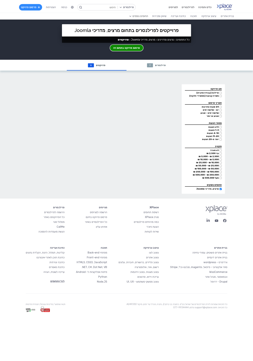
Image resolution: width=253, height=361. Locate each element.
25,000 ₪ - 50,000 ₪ (207, 166)
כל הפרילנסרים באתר (96, 222)
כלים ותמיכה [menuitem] (205, 7)
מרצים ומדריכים (165, 39)
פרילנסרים (156, 65)
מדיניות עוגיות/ (46, 304)
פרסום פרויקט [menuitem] (30, 7)
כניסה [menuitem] (64, 7)
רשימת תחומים (151, 212)
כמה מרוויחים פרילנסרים (146, 222)
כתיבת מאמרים (57, 267)
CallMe (61, 226)
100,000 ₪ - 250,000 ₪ (206, 172)
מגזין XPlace (152, 217)
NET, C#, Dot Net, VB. (94, 267)
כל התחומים (182, 39)
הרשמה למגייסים (98, 212)
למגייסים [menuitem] (173, 7)
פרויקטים (96, 65)
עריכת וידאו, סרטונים (148, 276)
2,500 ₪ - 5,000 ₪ (209, 156)
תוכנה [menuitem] (193, 16)
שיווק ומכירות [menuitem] (159, 16)
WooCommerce (218, 272)
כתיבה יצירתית (57, 262)
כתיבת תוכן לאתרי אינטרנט (50, 257)
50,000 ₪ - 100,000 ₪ (207, 169)
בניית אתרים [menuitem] (227, 16)
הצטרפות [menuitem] (51, 7)
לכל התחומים (57, 281)
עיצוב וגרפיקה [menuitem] (208, 16)
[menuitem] (72, 7)
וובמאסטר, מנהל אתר (216, 276)
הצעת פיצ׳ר (152, 226)
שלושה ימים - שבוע (209, 113)
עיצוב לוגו (154, 252)
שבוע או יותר (213, 116)
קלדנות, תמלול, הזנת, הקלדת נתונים (45, 252)
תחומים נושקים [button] (214, 185)
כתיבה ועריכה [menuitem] (178, 16)
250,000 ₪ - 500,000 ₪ (206, 175)
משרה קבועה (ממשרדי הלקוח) (204, 96)
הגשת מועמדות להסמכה (51, 231)
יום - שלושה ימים (211, 110)
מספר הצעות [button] (215, 123)
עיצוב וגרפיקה (151, 247)
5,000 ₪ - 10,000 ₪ (208, 159)
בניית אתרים (220, 247)
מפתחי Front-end (97, 257)
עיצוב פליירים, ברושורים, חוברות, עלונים (138, 262)
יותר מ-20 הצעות (210, 139)
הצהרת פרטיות (32, 304)
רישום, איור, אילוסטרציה (147, 267)
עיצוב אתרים (152, 257)
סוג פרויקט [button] (216, 89)
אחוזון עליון (101, 226)
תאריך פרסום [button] (215, 103)
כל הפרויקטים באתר (54, 217)
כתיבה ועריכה (57, 247)
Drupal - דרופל (218, 281)
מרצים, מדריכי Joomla (207, 189)
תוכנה (104, 247)
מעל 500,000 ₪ (210, 178)
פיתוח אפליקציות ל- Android (91, 272)
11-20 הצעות (212, 136)
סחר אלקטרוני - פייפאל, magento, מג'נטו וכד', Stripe (198, 267)
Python (102, 276)
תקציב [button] (218, 146)
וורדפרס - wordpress (215, 262)
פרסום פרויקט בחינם (96, 217)
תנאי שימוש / (59, 304)
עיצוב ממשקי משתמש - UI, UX (143, 281)
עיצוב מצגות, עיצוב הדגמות (144, 272)
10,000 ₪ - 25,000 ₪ (207, 162)
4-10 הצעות (213, 133)
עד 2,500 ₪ (213, 153)
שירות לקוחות (152, 231)
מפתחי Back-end (97, 252)
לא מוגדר (214, 150)
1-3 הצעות (213, 130)
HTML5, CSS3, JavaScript (92, 262)
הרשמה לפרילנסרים (54, 212)
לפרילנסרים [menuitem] (188, 7)
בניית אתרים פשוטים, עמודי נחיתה (209, 252)
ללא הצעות (213, 127)
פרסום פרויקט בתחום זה (126, 47)
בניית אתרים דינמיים (217, 257)
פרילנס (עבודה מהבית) (207, 93)
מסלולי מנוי (59, 222)
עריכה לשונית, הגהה (54, 272)
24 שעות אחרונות (210, 107)
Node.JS (102, 281)
